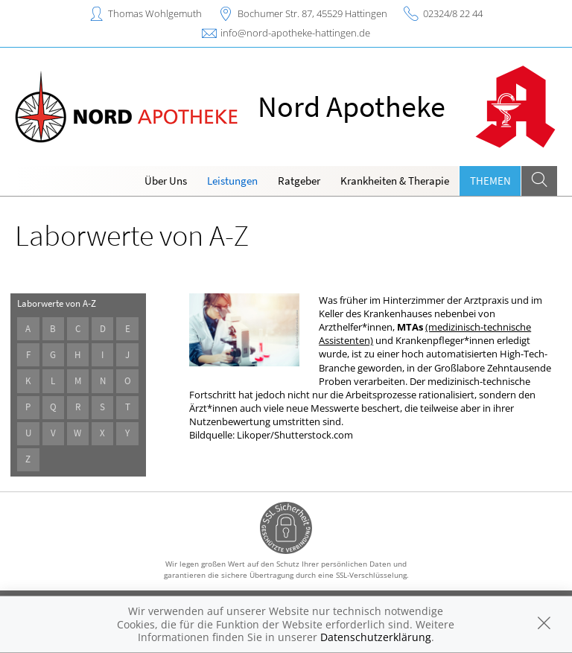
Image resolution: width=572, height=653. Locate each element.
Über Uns (165, 180)
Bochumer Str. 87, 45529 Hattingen (312, 13)
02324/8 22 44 (453, 13)
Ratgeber (299, 180)
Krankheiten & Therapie (394, 180)
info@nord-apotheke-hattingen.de (295, 32)
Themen (490, 180)
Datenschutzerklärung (375, 637)
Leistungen (232, 180)
